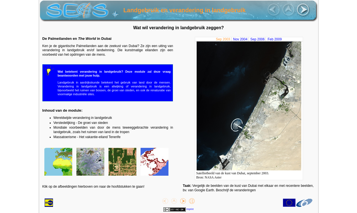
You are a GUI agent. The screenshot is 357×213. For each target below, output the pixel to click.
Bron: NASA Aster (209, 177)
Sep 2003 (223, 39)
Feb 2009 (274, 39)
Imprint (190, 209)
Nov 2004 (240, 39)
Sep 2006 (257, 39)
